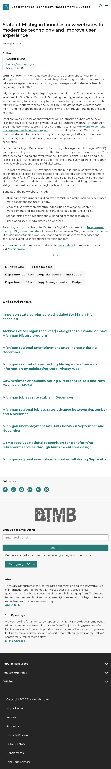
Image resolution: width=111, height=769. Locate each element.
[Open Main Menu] (107, 6)
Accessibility (13, 726)
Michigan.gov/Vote (21, 564)
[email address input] (55, 537)
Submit (55, 547)
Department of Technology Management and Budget (43, 274)
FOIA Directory (15, 744)
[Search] (100, 6)
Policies (11, 717)
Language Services (18, 761)
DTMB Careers (15, 640)
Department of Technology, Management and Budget (44, 282)
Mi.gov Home (14, 708)
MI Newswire (14, 266)
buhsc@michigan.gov (20, 64)
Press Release (42, 266)
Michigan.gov (16, 249)
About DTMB (13, 605)
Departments (15, 752)
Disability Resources (18, 735)
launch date (65, 245)
